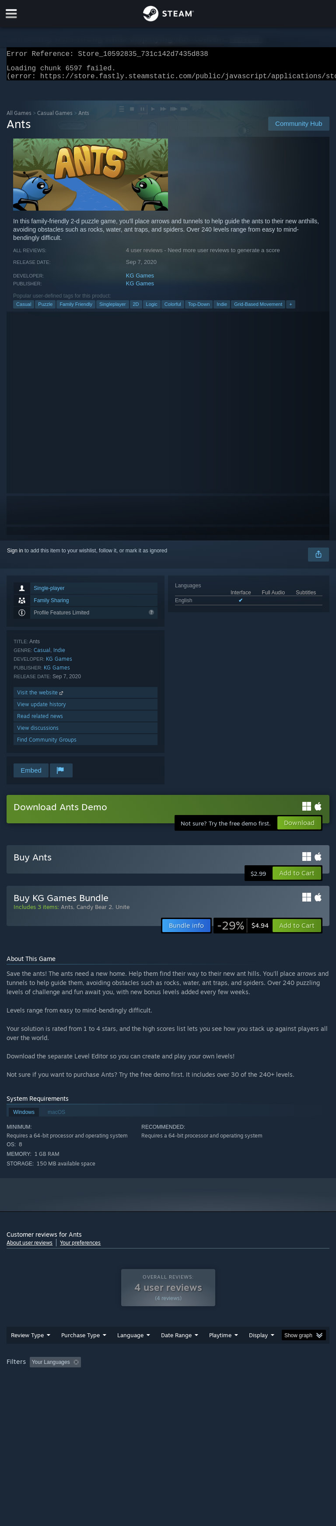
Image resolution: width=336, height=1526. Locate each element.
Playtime (220, 1352)
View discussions (38, 733)
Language (130, 1352)
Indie (222, 309)
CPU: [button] (75, 1391)
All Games (19, 118)
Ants (67, 912)
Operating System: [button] (30, 1391)
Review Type (27, 1352)
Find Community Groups (47, 745)
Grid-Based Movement (258, 309)
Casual (23, 309)
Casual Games (55, 118)
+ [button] (290, 309)
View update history (41, 709)
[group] (168, 1385)
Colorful (172, 309)
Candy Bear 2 (94, 912)
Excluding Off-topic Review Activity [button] (139, 1380)
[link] (242, 931)
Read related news (40, 721)
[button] (297, 878)
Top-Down (199, 309)
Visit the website (41, 697)
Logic (152, 309)
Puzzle (45, 309)
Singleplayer (112, 309)
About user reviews (29, 1248)
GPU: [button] (104, 1391)
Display (258, 1352)
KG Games (140, 280)
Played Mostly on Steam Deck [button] (269, 1380)
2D (136, 309)
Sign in (15, 556)
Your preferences (80, 1248)
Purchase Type (80, 1352)
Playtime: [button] (206, 1380)
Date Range (176, 1352)
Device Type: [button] (143, 1391)
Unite (123, 912)
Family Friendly (76, 309)
